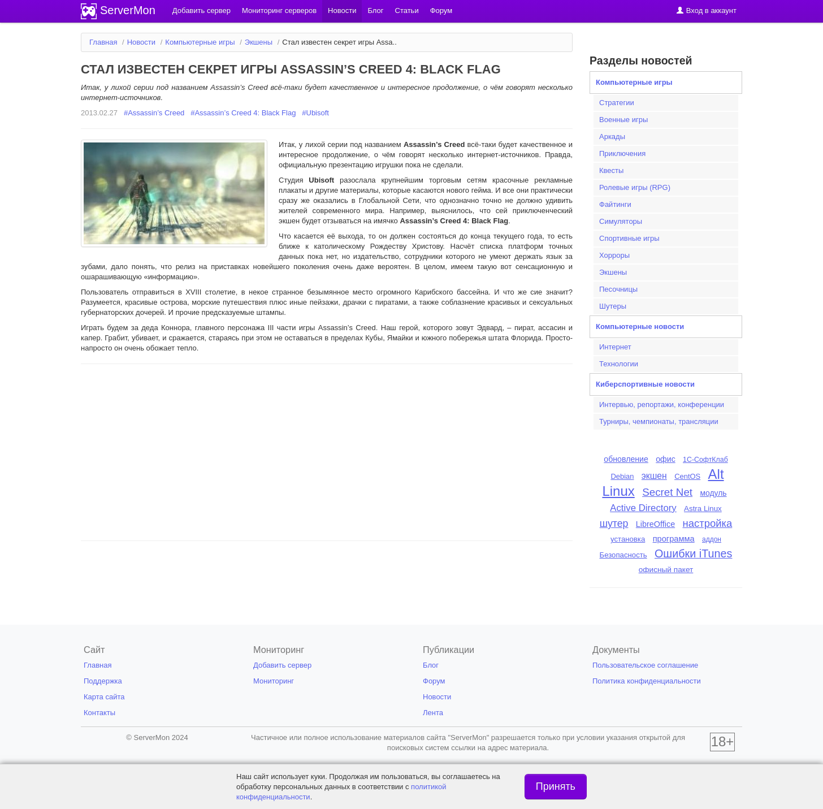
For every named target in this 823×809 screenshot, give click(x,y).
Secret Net (667, 492)
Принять (555, 786)
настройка (708, 523)
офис (665, 459)
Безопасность (623, 555)
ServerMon (127, 10)
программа (674, 538)
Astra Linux (703, 508)
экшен (654, 476)
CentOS (687, 476)
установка (627, 539)
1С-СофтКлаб (705, 460)
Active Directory (643, 508)
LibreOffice (655, 524)
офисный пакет (666, 569)
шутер (614, 523)
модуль (713, 492)
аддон (711, 539)
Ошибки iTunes (693, 553)
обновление (626, 459)
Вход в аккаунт (706, 10)
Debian (622, 476)
